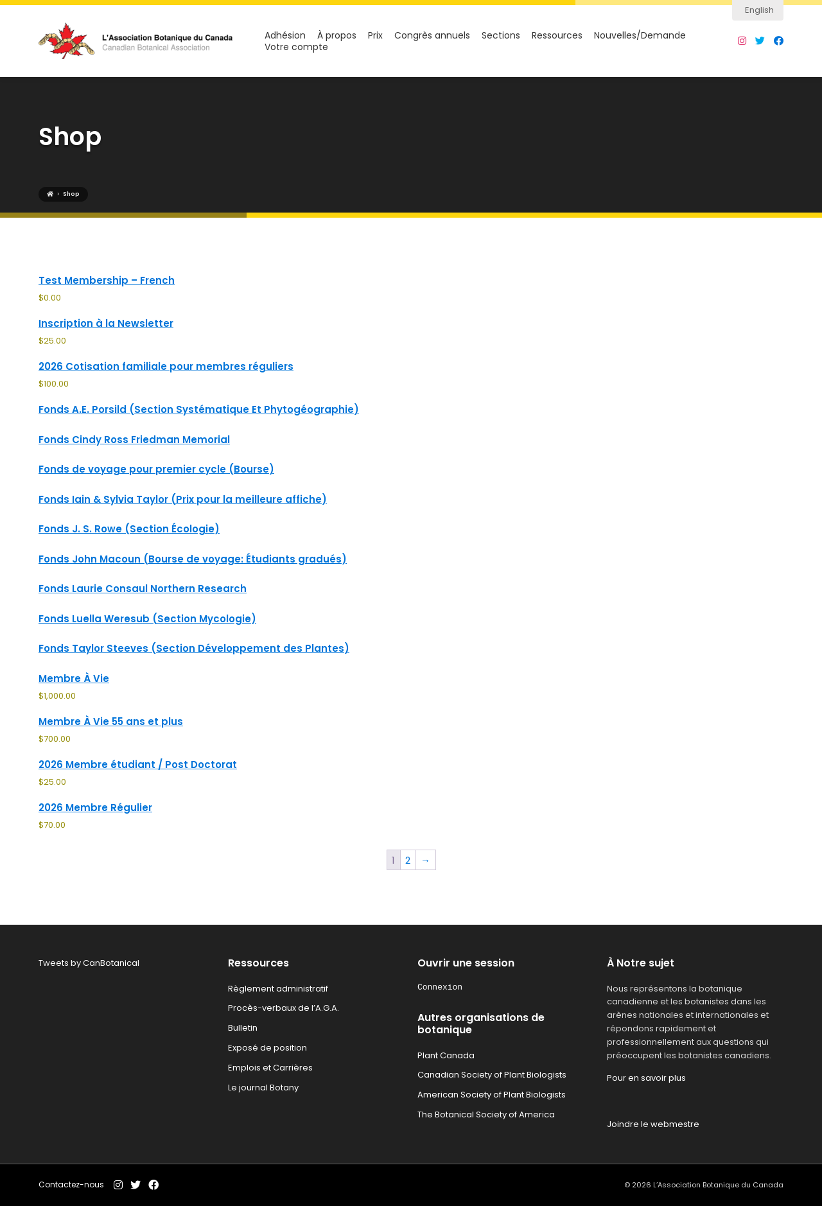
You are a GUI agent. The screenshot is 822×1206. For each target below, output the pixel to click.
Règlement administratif (278, 989)
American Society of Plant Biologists (491, 1094)
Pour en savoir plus (646, 1078)
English (759, 10)
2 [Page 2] (407, 860)
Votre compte (296, 47)
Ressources (557, 35)
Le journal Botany (263, 1087)
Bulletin (243, 1028)
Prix (375, 35)
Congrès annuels (432, 35)
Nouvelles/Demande (640, 35)
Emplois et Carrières (270, 1068)
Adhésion (285, 35)
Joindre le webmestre (653, 1124)
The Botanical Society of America (486, 1114)
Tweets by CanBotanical (89, 963)
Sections (501, 35)
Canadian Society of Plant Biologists (491, 1075)
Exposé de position (267, 1048)
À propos (336, 35)
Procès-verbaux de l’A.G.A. (283, 1008)
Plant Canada (446, 1055)
